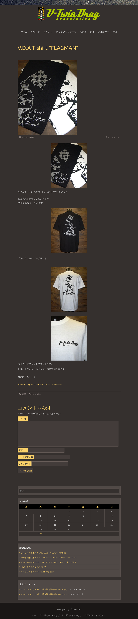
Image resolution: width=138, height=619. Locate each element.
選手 (92, 31)
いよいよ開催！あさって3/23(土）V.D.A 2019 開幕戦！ (44, 552)
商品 (115, 31)
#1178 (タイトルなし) (72, 615)
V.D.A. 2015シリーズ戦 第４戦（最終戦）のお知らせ (44, 589)
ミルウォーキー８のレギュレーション (37, 571)
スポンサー (103, 31)
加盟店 (83, 31)
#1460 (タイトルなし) (94, 615)
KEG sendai (75, 609)
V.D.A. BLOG (113, 137)
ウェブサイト (24, 463)
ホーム (24, 31)
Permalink (36, 394)
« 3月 (40, 533)
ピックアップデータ (66, 31)
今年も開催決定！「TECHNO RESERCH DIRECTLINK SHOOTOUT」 (49, 557)
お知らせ (35, 31)
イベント (48, 31)
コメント (22, 418)
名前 (20, 450)
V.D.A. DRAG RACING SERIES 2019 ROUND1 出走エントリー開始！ (49, 562)
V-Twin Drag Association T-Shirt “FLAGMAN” (40, 384)
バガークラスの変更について (33, 567)
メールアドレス (25, 456)
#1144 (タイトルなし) (50, 615)
